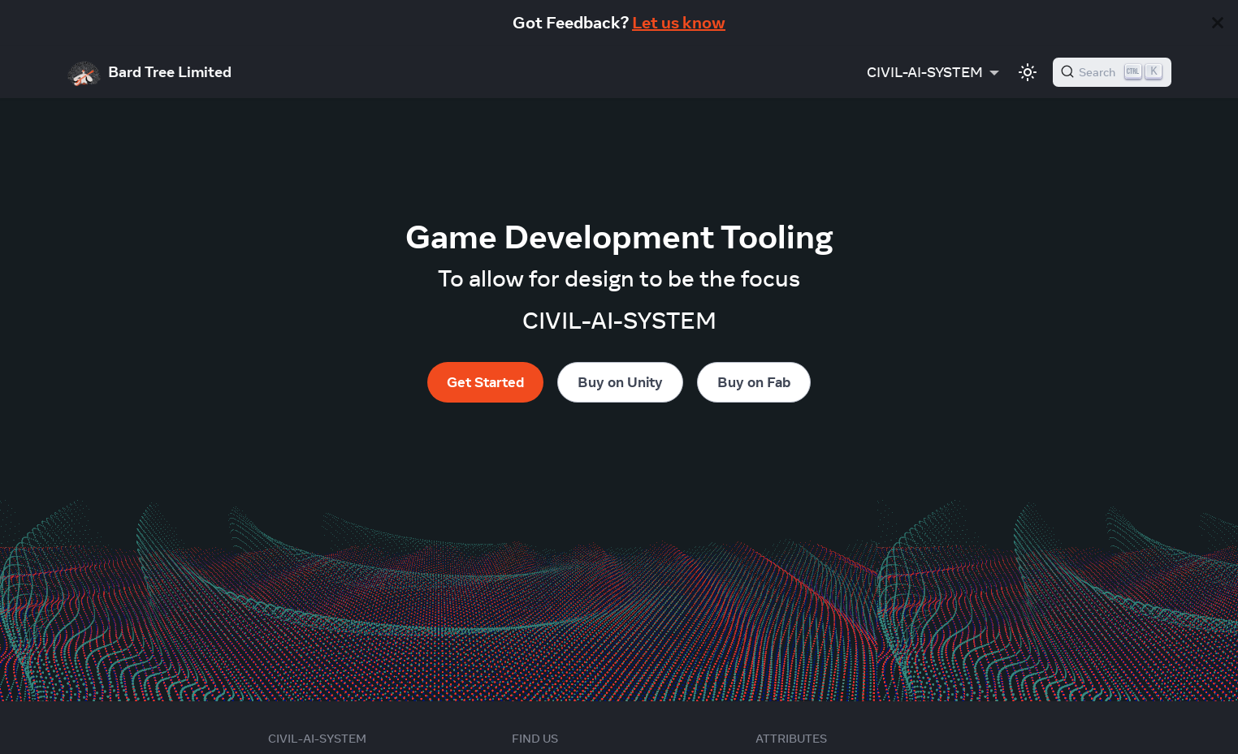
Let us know (678, 22)
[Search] (1112, 72)
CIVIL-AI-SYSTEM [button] (925, 72)
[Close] (1217, 22)
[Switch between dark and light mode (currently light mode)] (1027, 72)
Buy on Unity (620, 382)
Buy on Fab (753, 382)
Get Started (485, 382)
